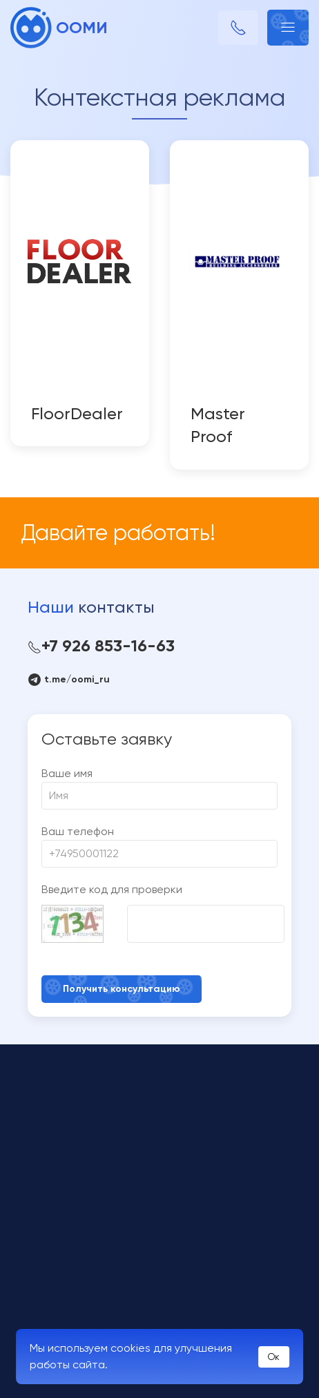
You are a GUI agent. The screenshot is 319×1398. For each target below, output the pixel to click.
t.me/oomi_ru (69, 680)
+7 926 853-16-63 (101, 645)
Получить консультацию (121, 989)
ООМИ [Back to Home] (59, 27)
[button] (288, 28)
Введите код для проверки (111, 889)
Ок (274, 1357)
